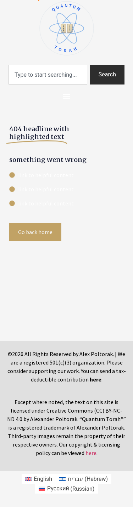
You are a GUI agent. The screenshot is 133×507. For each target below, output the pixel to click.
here (90, 452)
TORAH (66, 49)
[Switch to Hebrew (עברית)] (83, 479)
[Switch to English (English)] (39, 479)
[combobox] (48, 74)
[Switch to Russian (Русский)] (66, 489)
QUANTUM (66, 8)
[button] (66, 96)
